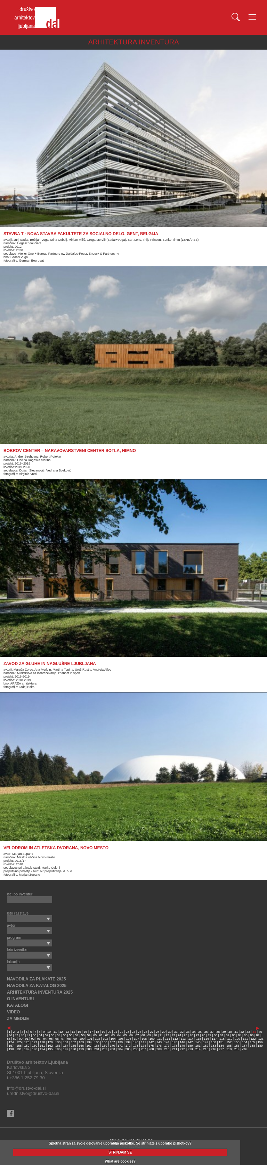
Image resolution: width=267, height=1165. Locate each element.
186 (237, 1045)
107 (136, 1038)
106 (128, 1038)
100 (81, 1038)
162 (50, 1045)
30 (169, 1032)
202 (104, 1049)
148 (198, 1042)
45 (260, 1032)
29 (163, 1032)
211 (174, 1049)
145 (174, 1042)
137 (112, 1042)
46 (10, 1035)
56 (70, 1035)
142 (151, 1042)
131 (65, 1042)
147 (190, 1042)
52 (46, 1035)
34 (194, 1032)
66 (131, 1035)
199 (81, 1049)
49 (28, 1035)
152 (229, 1042)
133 (81, 1042)
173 (135, 1045)
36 (206, 1032)
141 (143, 1042)
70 (155, 1035)
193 (34, 1049)
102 (97, 1038)
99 (75, 1038)
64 (119, 1035)
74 (179, 1035)
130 (57, 1042)
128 (42, 1042)
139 (127, 1042)
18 (97, 1032)
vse (244, 1049)
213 (190, 1049)
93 (39, 1038)
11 (55, 1032)
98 (69, 1038)
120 (237, 1038)
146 (182, 1042)
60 (95, 1035)
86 (251, 1035)
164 (65, 1045)
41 (236, 1032)
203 (112, 1049)
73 (173, 1035)
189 (260, 1045)
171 (120, 1045)
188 (252, 1045)
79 (209, 1035)
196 (57, 1049)
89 (14, 1038)
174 (143, 1045)
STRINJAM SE (120, 1152)
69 (149, 1035)
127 (34, 1042)
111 (167, 1038)
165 (73, 1045)
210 (166, 1049)
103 (105, 1038)
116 (206, 1038)
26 (145, 1032)
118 (222, 1038)
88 (8, 1038)
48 (22, 1035)
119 (229, 1038)
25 (139, 1032)
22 (121, 1032)
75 (185, 1035)
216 (213, 1049)
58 (82, 1035)
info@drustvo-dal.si (26, 1088)
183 (213, 1045)
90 (21, 1038)
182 (205, 1045)
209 (159, 1049)
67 (137, 1035)
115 (198, 1038)
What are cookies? (120, 1161)
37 (212, 1032)
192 (27, 1049)
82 (227, 1035)
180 (190, 1045)
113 (183, 1038)
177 (166, 1045)
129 (50, 1042)
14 (73, 1032)
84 (240, 1035)
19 (103, 1032)
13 (67, 1032)
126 (27, 1042)
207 (143, 1049)
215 (205, 1049)
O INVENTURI (20, 998)
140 (135, 1042)
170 (112, 1045)
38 (218, 1032)
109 (152, 1038)
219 (237, 1049)
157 (11, 1045)
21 (115, 1032)
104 (113, 1038)
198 (73, 1049)
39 (224, 1032)
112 (175, 1038)
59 (89, 1035)
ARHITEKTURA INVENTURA (133, 42)
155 (252, 1042)
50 (34, 1035)
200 (89, 1049)
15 (79, 1032)
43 (248, 1032)
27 (151, 1032)
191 (19, 1049)
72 (167, 1035)
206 (135, 1049)
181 (198, 1045)
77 (197, 1035)
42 (242, 1032)
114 (191, 1038)
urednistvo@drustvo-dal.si (33, 1093)
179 (182, 1045)
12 (61, 1032)
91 (27, 1038)
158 (19, 1045)
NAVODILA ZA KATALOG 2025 (36, 985)
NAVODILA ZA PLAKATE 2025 (36, 979)
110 (159, 1038)
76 (191, 1035)
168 (96, 1045)
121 (245, 1038)
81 (221, 1035)
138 (120, 1042)
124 (11, 1042)
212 (182, 1049)
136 (104, 1042)
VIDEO (13, 1012)
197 (65, 1049)
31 (176, 1032)
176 (159, 1045)
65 (125, 1035)
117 (214, 1038)
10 (49, 1032)
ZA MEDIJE (18, 1018)
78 (203, 1035)
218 (229, 1049)
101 (89, 1038)
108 (144, 1038)
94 (45, 1038)
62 (107, 1035)
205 (127, 1049)
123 (261, 1038)
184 (221, 1045)
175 (151, 1045)
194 (42, 1049)
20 (109, 1032)
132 (73, 1042)
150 (213, 1042)
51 (40, 1035)
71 (161, 1035)
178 (174, 1045)
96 (57, 1038)
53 (52, 1035)
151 (221, 1042)
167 (89, 1045)
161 (42, 1045)
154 (244, 1042)
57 (77, 1035)
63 (113, 1035)
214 (198, 1049)
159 (27, 1045)
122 (253, 1038)
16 (85, 1032)
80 (215, 1035)
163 (57, 1045)
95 (51, 1038)
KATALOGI (17, 1005)
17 (91, 1032)
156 (260, 1042)
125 (19, 1042)
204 (120, 1049)
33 (187, 1032)
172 (127, 1045)
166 (81, 1045)
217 (221, 1049)
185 (229, 1045)
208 (151, 1049)
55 (64, 1035)
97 (63, 1038)
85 (246, 1035)
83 (233, 1035)
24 (133, 1032)
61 (101, 1035)
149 (205, 1042)
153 (237, 1042)
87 (258, 1035)
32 (182, 1032)
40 (230, 1032)
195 (50, 1049)
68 (143, 1035)
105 (120, 1038)
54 (58, 1035)
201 (96, 1049)
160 (34, 1045)
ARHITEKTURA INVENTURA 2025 (40, 992)
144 (166, 1042)
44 (254, 1032)
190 (11, 1049)
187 (244, 1045)
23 (127, 1032)
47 (16, 1035)
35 (200, 1032)
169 (104, 1045)
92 (32, 1038)
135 (96, 1042)
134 (89, 1042)
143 (159, 1042)
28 (158, 1032)
